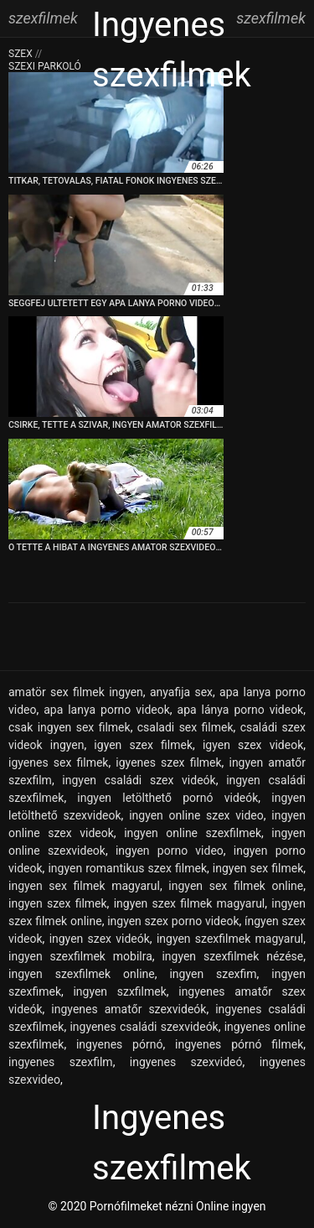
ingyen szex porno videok (173, 921)
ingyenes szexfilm (60, 1062)
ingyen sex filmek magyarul (84, 885)
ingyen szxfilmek (119, 991)
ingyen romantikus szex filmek (127, 868)
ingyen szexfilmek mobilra (80, 956)
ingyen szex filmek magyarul (189, 903)
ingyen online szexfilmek (192, 833)
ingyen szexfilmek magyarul (230, 938)
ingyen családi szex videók (138, 780)
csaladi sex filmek (185, 727)
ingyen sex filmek (258, 868)
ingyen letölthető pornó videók (167, 797)
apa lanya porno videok (107, 709)
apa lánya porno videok (241, 709)
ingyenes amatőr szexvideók (128, 1009)
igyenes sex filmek (58, 762)
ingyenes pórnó (119, 1044)
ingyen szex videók (99, 938)
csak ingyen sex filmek (69, 727)
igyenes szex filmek (168, 762)
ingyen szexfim (212, 974)
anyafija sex (181, 692)
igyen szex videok (253, 745)
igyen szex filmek (143, 745)
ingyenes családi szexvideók (143, 1026)
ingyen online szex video (196, 815)
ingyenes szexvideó (186, 1062)
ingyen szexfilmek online (81, 974)
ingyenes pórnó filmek (239, 1044)
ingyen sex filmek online (235, 885)
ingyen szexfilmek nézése (232, 956)
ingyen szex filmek (57, 903)
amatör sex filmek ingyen (75, 692)
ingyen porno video (170, 850)
